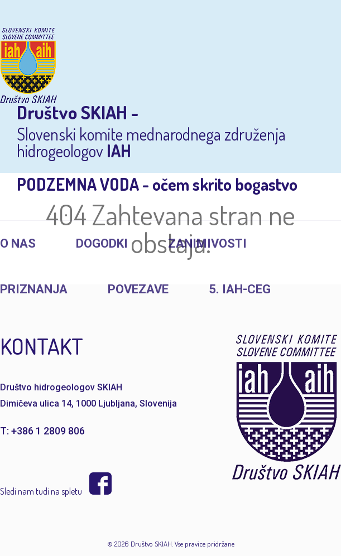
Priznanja (34, 289)
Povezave (138, 289)
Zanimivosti (207, 243)
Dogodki (102, 243)
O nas (18, 243)
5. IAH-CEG (240, 289)
